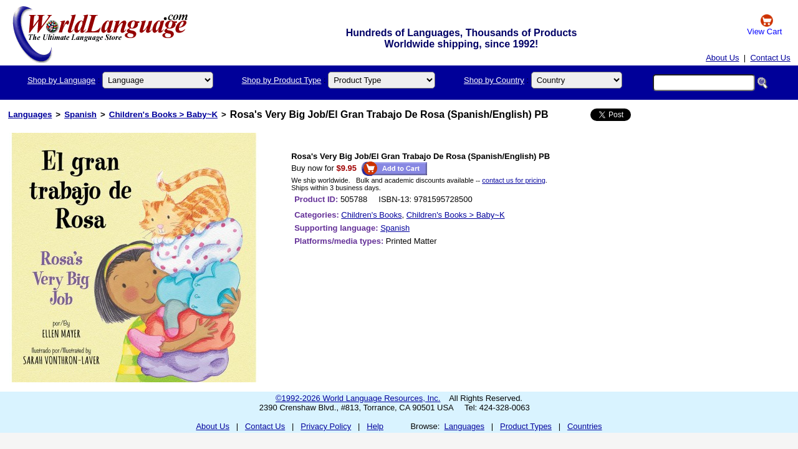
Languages (30, 114)
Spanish (80, 114)
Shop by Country (494, 80)
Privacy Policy (325, 426)
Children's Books (371, 215)
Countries (584, 426)
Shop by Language (61, 80)
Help (375, 426)
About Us (722, 57)
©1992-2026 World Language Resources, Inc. (358, 398)
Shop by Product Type (282, 80)
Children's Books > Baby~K (163, 114)
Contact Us (770, 57)
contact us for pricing (514, 180)
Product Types (526, 426)
